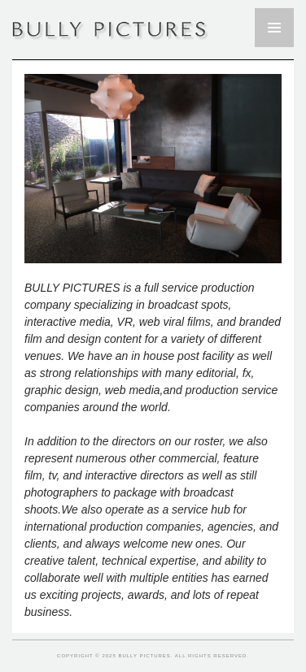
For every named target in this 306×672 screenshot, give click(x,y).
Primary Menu (274, 27)
